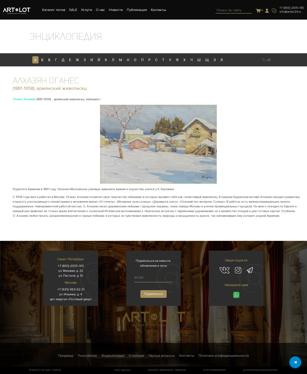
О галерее (136, 356)
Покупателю (87, 356)
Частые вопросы (161, 356)
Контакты (186, 356)
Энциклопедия (112, 356)
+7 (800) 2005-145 (292, 8)
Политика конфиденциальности (224, 356)
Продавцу (65, 356)
